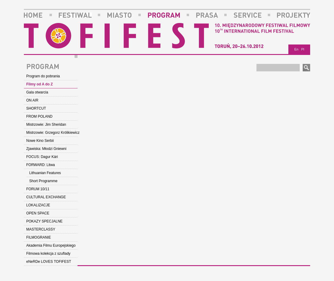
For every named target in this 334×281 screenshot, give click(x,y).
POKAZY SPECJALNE (44, 221)
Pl (302, 49)
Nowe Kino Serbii (40, 141)
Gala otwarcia (37, 92)
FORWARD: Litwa (40, 165)
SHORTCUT (36, 108)
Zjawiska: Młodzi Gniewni (46, 149)
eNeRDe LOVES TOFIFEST (48, 261)
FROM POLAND (39, 116)
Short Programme (43, 181)
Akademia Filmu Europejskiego (50, 245)
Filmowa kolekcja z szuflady (48, 253)
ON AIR (32, 100)
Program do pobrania (43, 76)
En (296, 49)
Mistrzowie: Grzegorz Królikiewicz (52, 132)
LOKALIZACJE (38, 205)
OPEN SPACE (37, 213)
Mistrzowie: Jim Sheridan (46, 124)
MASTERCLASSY (40, 229)
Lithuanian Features (45, 173)
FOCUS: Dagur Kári (42, 157)
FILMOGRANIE (38, 237)
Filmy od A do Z (39, 84)
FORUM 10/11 (37, 189)
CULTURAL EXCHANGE (46, 197)
